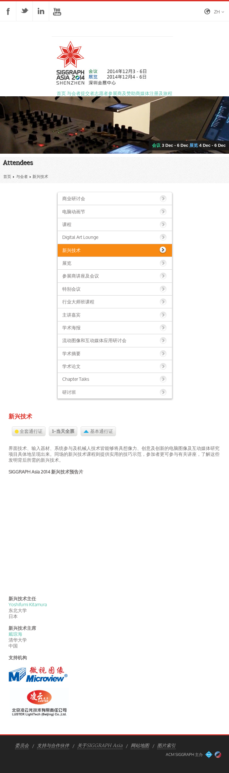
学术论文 (71, 366)
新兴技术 (71, 250)
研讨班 (69, 392)
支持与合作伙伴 (53, 746)
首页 (7, 176)
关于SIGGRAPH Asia (100, 746)
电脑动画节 (73, 211)
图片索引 (166, 746)
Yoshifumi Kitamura (28, 604)
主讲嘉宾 (71, 314)
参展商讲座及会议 (80, 275)
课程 (66, 224)
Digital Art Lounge (80, 237)
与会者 (22, 176)
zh (217, 11)
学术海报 (71, 327)
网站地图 (140, 746)
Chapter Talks (75, 379)
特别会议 (71, 289)
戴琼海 (15, 634)
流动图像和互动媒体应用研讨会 (94, 340)
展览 (66, 263)
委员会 (22, 746)
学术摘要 (71, 353)
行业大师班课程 (78, 301)
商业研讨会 (73, 198)
